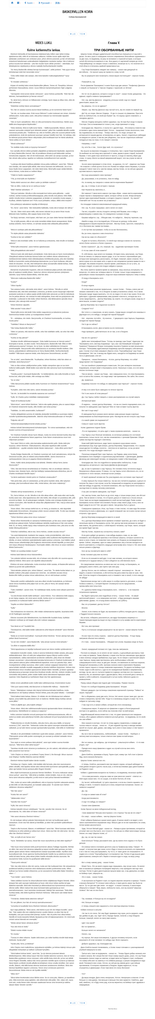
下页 (82, 34)
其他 (58, 3)
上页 (73, 34)
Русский (45, 3)
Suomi (29, 3)
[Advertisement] (77, 23)
